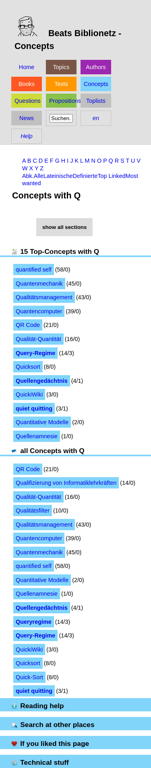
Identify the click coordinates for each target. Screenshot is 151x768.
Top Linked (111, 176)
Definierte (85, 176)
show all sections (64, 227)
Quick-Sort (29, 677)
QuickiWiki (29, 394)
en (96, 118)
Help (27, 136)
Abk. (28, 176)
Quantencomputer (39, 311)
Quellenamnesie (37, 436)
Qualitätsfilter (33, 510)
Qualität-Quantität (38, 339)
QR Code (28, 325)
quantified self (34, 269)
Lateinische (58, 176)
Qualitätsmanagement (44, 297)
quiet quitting (34, 408)
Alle (38, 176)
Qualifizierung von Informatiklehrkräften (66, 483)
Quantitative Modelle (42, 422)
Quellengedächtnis (42, 381)
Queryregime (34, 622)
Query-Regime (35, 353)
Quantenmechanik (39, 283)
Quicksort (28, 367)
